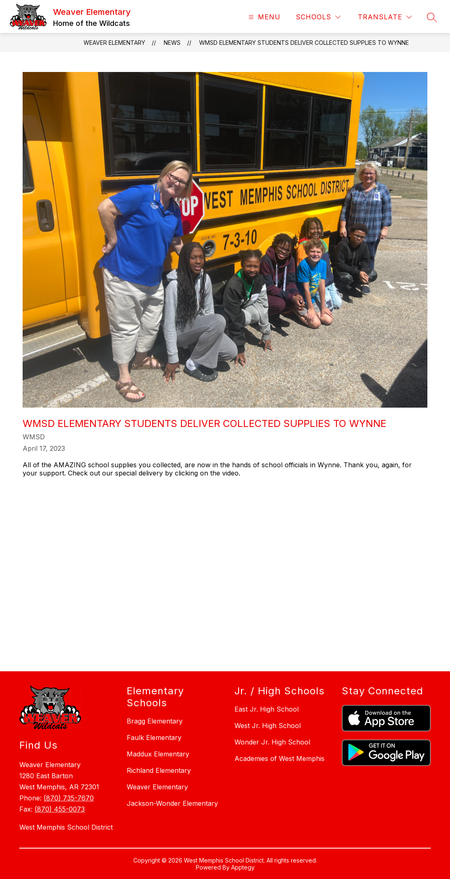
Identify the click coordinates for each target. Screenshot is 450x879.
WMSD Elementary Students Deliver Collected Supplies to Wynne (304, 42)
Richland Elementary (159, 770)
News (172, 42)
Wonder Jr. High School (272, 742)
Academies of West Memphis (279, 758)
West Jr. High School (267, 725)
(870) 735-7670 (69, 798)
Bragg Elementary (155, 721)
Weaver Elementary (114, 42)
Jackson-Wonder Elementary (172, 803)
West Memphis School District (66, 827)
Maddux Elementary (158, 754)
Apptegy (243, 867)
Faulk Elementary (154, 737)
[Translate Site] (385, 17)
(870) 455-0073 (60, 809)
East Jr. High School (266, 709)
